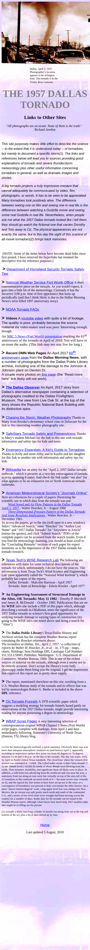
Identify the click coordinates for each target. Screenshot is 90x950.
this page (49, 374)
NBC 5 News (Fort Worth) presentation (34, 336)
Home (45, 825)
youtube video (32, 318)
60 (71, 353)
